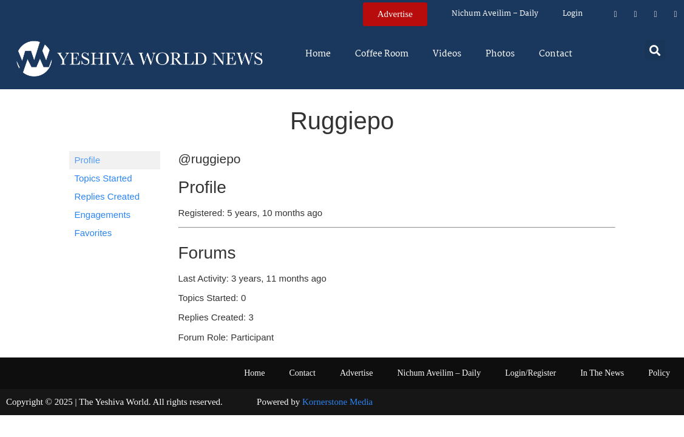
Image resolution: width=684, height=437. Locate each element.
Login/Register (530, 373)
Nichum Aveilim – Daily (495, 13)
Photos (500, 54)
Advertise (356, 373)
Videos (447, 54)
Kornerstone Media (337, 402)
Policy (659, 373)
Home (318, 54)
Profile (88, 160)
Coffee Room (381, 54)
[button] (655, 50)
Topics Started (103, 178)
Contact (555, 54)
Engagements (103, 214)
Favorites (93, 233)
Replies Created (107, 196)
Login (573, 13)
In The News (602, 373)
